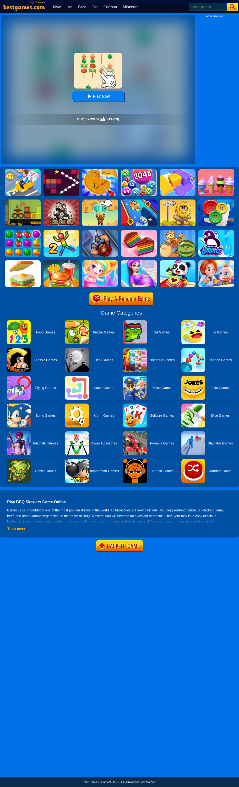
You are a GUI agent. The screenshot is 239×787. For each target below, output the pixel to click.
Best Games (147, 782)
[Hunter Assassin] (100, 231)
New (57, 7)
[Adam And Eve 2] (178, 201)
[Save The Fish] (139, 201)
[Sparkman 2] (61, 231)
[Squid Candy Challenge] (100, 170)
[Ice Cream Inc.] (216, 170)
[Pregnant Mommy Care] (139, 262)
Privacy (131, 782)
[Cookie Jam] (139, 231)
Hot (69, 7)
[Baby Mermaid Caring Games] (100, 262)
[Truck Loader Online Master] (23, 201)
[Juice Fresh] (23, 231)
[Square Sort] (178, 170)
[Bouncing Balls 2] (61, 170)
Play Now (98, 96)
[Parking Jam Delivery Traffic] (23, 170)
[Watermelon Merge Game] (178, 231)
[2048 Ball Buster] (139, 170)
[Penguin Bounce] (216, 231)
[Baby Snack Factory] (178, 262)
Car (95, 7)
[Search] (208, 7)
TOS (121, 782)
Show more (16, 528)
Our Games (91, 782)
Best (82, 7)
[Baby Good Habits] (216, 262)
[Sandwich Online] (23, 262)
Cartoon (110, 7)
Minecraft (131, 7)
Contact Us (108, 782)
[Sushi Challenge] (61, 201)
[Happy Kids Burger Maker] (61, 262)
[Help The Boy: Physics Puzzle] (100, 201)
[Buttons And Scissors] (216, 201)
